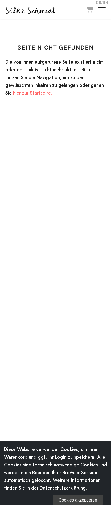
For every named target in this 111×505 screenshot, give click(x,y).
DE (98, 2)
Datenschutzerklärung (63, 488)
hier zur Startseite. (32, 92)
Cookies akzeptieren (78, 500)
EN (105, 2)
